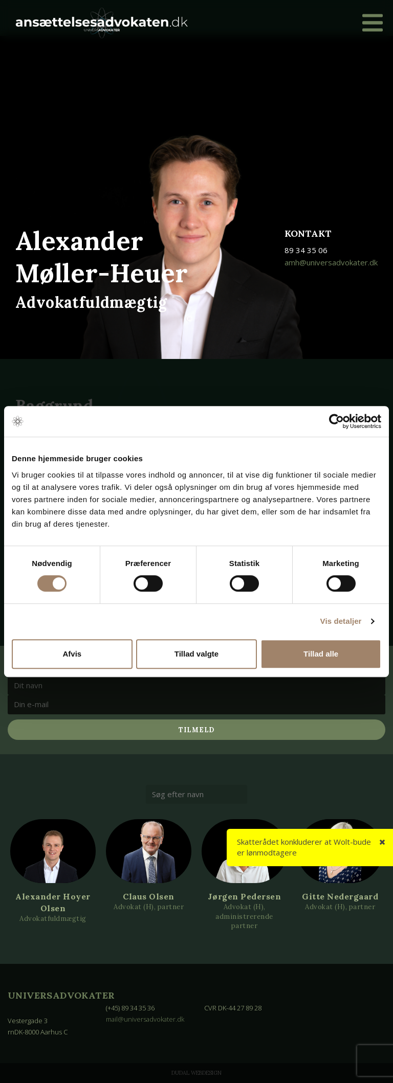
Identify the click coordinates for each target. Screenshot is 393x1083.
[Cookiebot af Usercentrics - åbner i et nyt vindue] (336, 421)
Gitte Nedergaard (340, 896)
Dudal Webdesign (196, 1072)
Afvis (71, 653)
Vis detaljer (341, 621)
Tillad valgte (196, 653)
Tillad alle (320, 653)
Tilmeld (196, 730)
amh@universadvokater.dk (331, 262)
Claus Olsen (148, 896)
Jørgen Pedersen (244, 896)
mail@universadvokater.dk (146, 1019)
